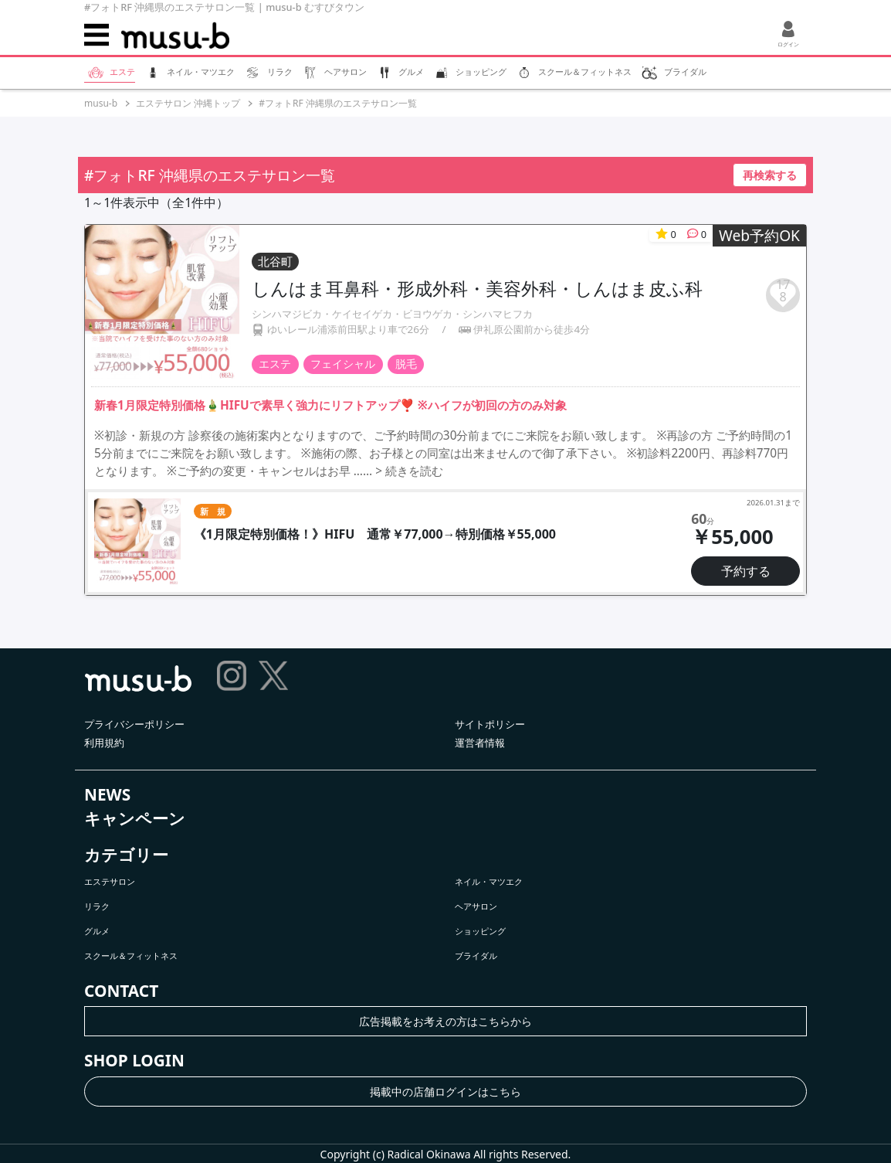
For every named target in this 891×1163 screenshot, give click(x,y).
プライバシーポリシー (134, 724)
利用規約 (104, 743)
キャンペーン (134, 818)
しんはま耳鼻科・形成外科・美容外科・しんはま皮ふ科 (477, 288)
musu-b (100, 103)
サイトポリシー (490, 724)
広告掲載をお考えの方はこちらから (445, 1021)
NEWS (107, 794)
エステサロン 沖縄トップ (188, 103)
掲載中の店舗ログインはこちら (445, 1091)
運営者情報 (480, 743)
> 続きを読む (409, 471)
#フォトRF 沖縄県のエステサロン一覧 (338, 103)
